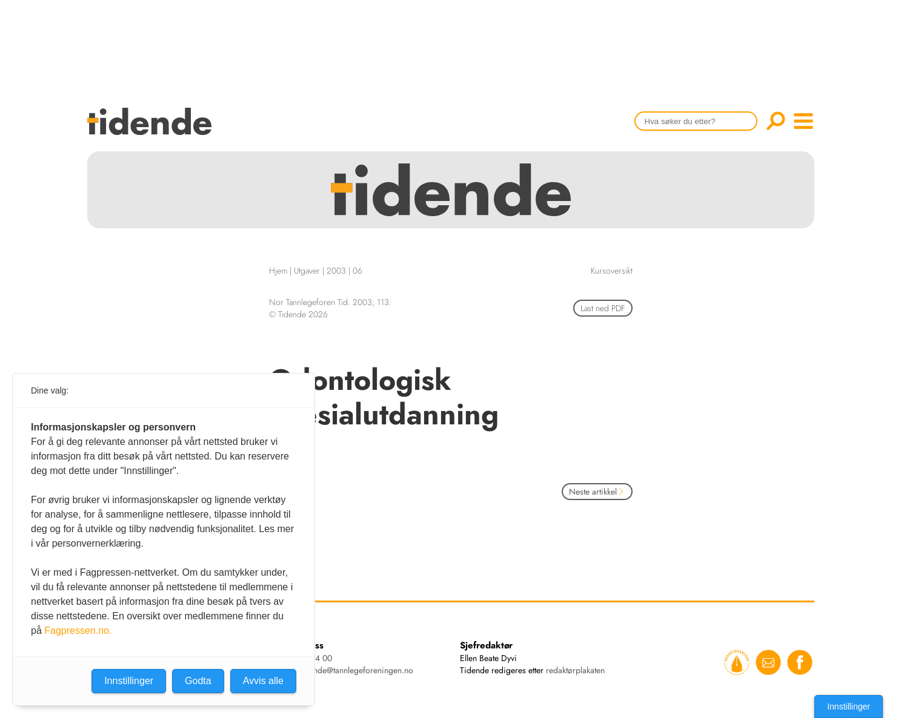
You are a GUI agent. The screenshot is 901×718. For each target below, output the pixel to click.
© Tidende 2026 (298, 314)
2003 (336, 271)
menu (803, 121)
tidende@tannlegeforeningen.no (356, 670)
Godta (198, 681)
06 (357, 271)
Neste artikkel (597, 492)
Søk (775, 121)
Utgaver (307, 271)
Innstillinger (848, 706)
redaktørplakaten (575, 670)
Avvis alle (263, 681)
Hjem (278, 271)
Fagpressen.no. (77, 630)
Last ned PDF (602, 308)
